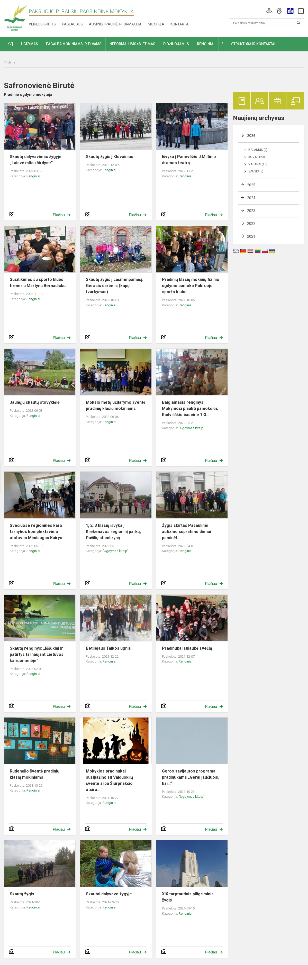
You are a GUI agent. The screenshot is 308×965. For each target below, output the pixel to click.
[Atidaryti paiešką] (298, 22)
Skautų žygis (22, 894)
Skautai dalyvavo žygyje (109, 894)
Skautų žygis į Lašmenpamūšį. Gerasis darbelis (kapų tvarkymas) (114, 285)
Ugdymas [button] (29, 44)
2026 (251, 136)
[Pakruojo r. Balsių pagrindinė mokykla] (15, 17)
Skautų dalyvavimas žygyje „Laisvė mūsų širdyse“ (35, 159)
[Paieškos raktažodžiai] (266, 22)
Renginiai (33, 176)
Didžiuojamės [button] (176, 44)
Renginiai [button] (205, 44)
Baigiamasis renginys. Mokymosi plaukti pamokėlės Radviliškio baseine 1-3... (190, 408)
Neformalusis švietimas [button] (132, 44)
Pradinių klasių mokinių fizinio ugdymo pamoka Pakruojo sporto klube (190, 285)
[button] (269, 11)
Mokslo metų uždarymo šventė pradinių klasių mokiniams (116, 405)
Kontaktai (179, 24)
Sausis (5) (255, 171)
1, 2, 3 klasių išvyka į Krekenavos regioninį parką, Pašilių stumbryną (113, 531)
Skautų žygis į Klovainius (109, 156)
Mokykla (156, 24)
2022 (251, 224)
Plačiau (59, 215)
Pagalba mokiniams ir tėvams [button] (74, 44)
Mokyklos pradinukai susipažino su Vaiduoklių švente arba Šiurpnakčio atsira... (109, 780)
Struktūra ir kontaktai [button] (253, 44)
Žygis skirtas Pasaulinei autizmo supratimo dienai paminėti (186, 531)
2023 (251, 211)
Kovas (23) (256, 157)
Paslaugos (72, 24)
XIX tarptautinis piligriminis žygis (188, 897)
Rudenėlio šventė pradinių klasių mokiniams (34, 774)
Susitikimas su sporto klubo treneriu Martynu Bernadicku (38, 282)
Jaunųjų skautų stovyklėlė (35, 402)
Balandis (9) (257, 150)
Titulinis (9, 62)
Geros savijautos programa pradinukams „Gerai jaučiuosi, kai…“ (190, 777)
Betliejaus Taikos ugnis (108, 648)
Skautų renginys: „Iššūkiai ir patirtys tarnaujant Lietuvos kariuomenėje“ (37, 654)
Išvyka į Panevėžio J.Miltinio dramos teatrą (189, 159)
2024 (251, 198)
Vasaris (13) (257, 164)
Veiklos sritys (42, 24)
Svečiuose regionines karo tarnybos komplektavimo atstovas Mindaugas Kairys (36, 531)
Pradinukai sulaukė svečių (187, 648)
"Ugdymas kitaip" (192, 428)
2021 (251, 236)
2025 (251, 185)
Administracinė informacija (115, 24)
